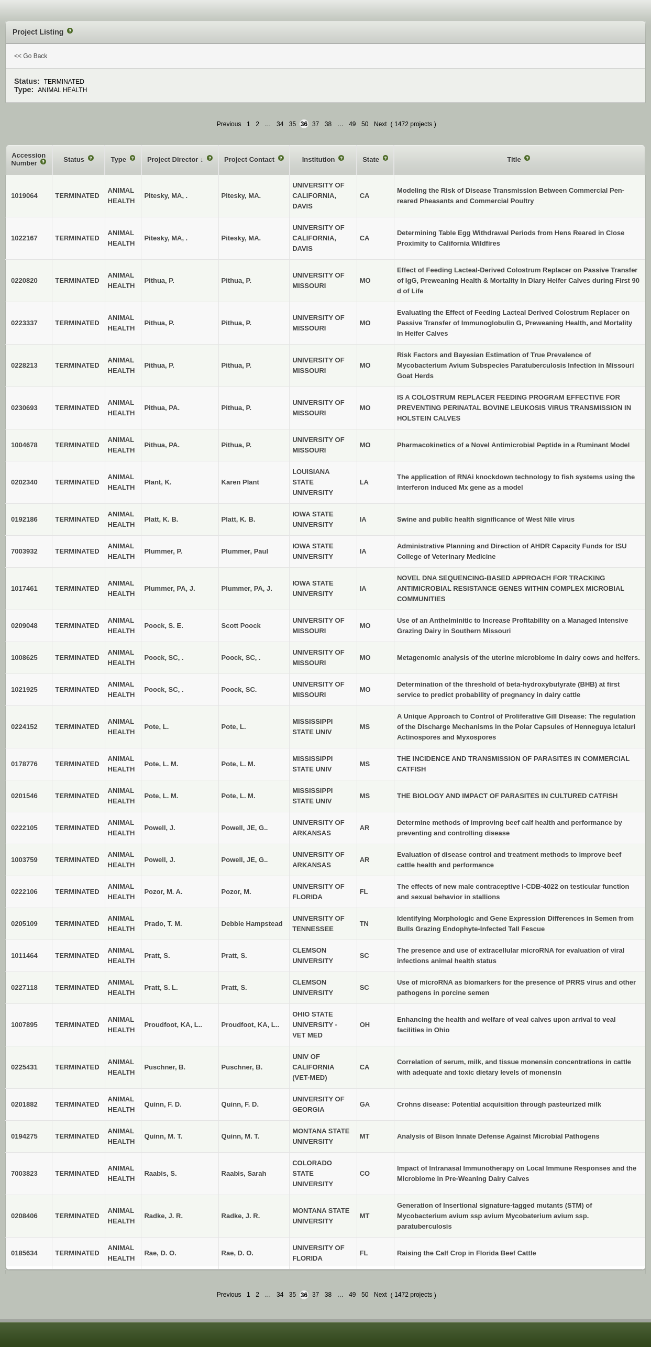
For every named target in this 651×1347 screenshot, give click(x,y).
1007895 (24, 1025)
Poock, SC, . (241, 657)
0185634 (24, 1253)
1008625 (24, 657)
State (371, 159)
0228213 (24, 365)
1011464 (24, 955)
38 (328, 124)
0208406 (24, 1216)
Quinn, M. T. (241, 1136)
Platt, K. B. (239, 519)
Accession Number (28, 159)
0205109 (24, 924)
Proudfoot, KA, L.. (250, 1025)
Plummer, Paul (245, 551)
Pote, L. (234, 727)
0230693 (24, 408)
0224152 (24, 727)
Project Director (173, 159)
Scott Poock (241, 626)
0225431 (24, 1067)
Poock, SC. (239, 689)
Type (119, 159)
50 (364, 124)
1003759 (24, 860)
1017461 (24, 588)
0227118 (24, 987)
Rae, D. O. (237, 1253)
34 (280, 124)
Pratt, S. (234, 955)
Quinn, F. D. (240, 1104)
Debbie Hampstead (252, 924)
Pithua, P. (237, 280)
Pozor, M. (236, 892)
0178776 (24, 764)
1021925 (24, 689)
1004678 (24, 445)
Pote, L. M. (239, 764)
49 (352, 124)
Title (515, 159)
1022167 (24, 238)
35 (292, 124)
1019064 (24, 196)
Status (74, 159)
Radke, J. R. (241, 1216)
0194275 (24, 1136)
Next (380, 124)
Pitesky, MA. (241, 196)
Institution (319, 159)
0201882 (24, 1104)
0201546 (24, 796)
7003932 (24, 551)
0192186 (24, 519)
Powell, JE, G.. (245, 828)
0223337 (24, 323)
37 (315, 124)
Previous (229, 124)
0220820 (24, 280)
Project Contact (250, 159)
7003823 (24, 1173)
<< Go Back (30, 56)
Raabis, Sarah (244, 1173)
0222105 (24, 828)
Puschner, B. (242, 1067)
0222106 (24, 892)
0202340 (24, 482)
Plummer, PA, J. (247, 588)
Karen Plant (240, 482)
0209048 (24, 626)
